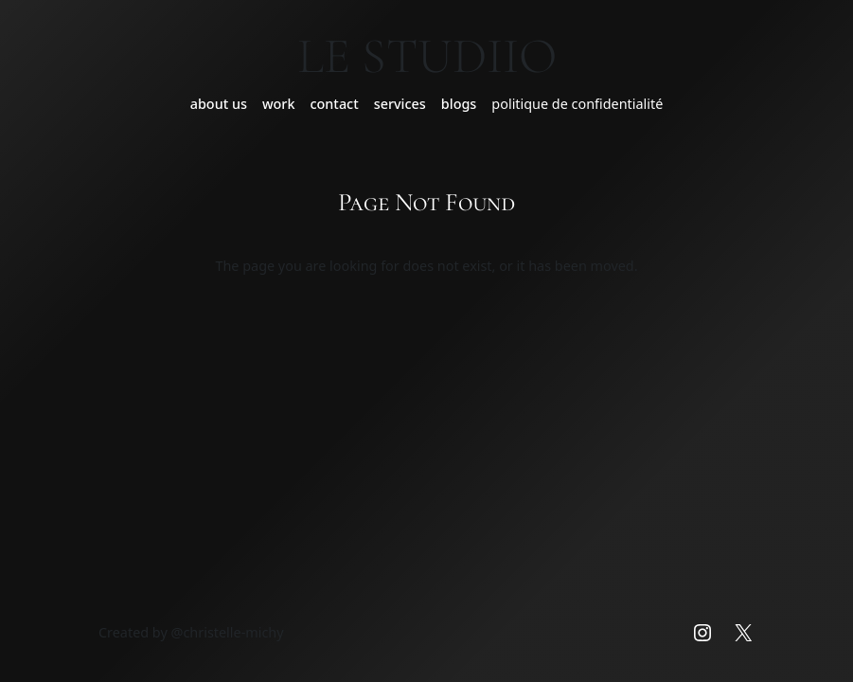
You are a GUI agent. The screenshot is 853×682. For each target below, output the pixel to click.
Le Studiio (427, 56)
